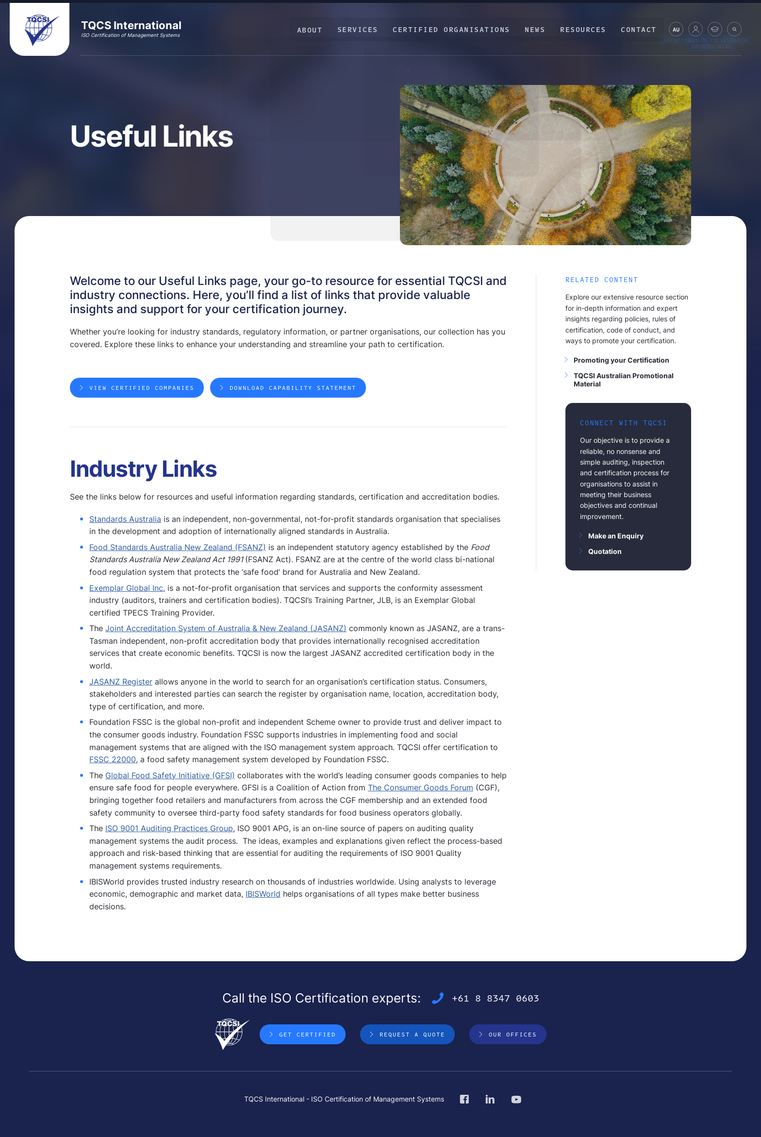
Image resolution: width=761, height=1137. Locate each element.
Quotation (605, 551)
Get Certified (307, 1036)
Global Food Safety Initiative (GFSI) (170, 777)
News (538, 28)
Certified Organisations (456, 28)
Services (363, 28)
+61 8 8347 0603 (495, 1000)
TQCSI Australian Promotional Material (624, 379)
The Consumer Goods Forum (420, 790)
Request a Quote (412, 1036)
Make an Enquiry (616, 536)
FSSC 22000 (112, 762)
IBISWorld (263, 896)
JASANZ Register (120, 683)
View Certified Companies (141, 390)
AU (676, 30)
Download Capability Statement (294, 390)
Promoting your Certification (621, 360)
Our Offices (513, 1036)
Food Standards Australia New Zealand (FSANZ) (177, 549)
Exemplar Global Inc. (127, 590)
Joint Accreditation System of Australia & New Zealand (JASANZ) (226, 630)
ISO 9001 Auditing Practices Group (169, 831)
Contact (640, 28)
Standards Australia (125, 521)
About (317, 28)
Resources (585, 28)
